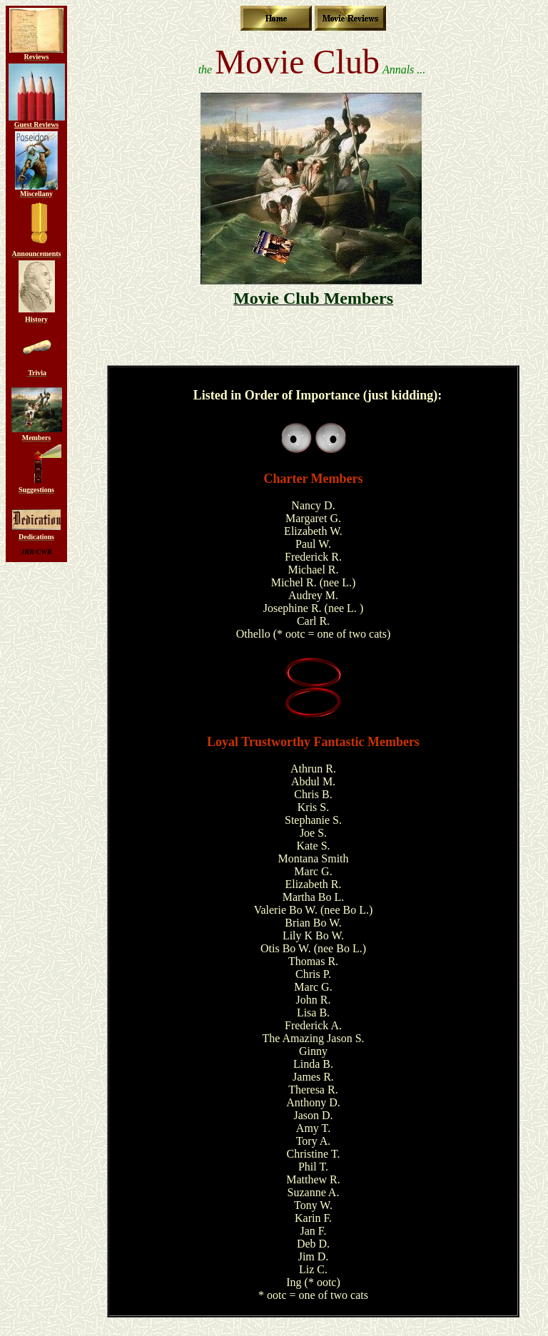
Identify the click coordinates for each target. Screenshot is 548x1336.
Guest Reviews (36, 124)
